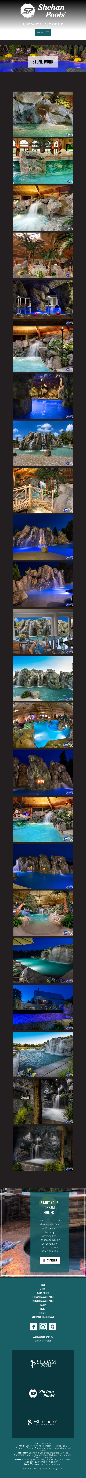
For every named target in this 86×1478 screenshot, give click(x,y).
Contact (43, 1313)
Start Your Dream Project (43, 1317)
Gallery (43, 1305)
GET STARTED (50, 1260)
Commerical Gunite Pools (43, 1301)
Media (43, 1309)
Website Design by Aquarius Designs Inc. (43, 1468)
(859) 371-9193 (49, 1251)
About (43, 1289)
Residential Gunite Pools (43, 1297)
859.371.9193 (54, 24)
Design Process (43, 1293)
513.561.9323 (32, 24)
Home (43, 1285)
